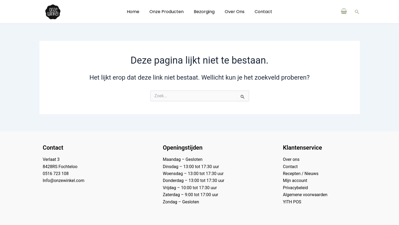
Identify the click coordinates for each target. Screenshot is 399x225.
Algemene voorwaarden (305, 194)
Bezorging (204, 12)
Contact (260, 12)
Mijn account (295, 180)
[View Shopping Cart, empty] (344, 11)
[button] (357, 12)
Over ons (233, 12)
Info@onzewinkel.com (64, 180)
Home (136, 12)
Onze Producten (168, 12)
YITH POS (292, 201)
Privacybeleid (295, 187)
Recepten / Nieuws (301, 173)
